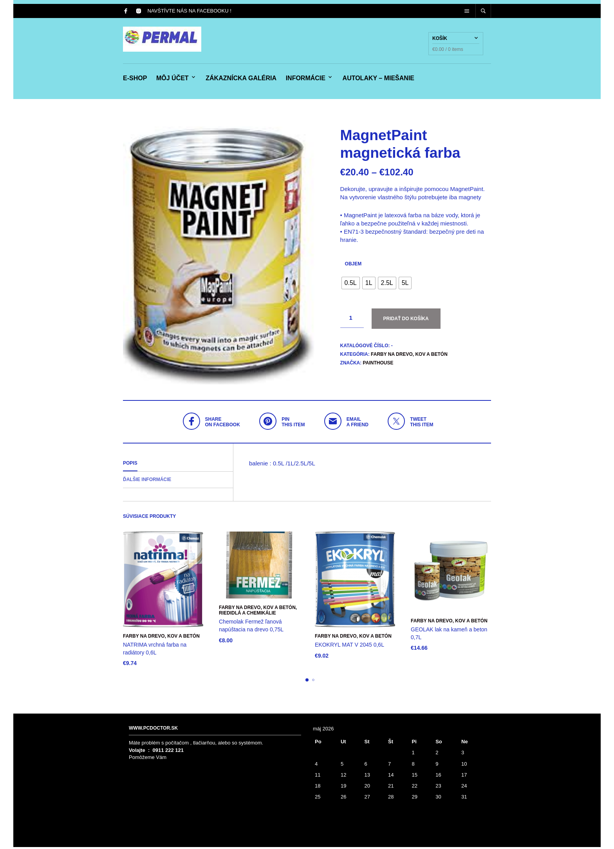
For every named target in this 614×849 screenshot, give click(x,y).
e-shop (135, 79)
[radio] (350, 285)
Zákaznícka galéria (241, 79)
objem (353, 266)
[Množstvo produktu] (352, 320)
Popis (130, 465)
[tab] (178, 465)
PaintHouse (378, 365)
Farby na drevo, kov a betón (409, 356)
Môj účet (172, 79)
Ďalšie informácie (147, 481)
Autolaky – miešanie (378, 79)
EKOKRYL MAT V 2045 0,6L (349, 647)
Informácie (305, 79)
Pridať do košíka (406, 320)
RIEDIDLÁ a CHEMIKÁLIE (247, 615)
